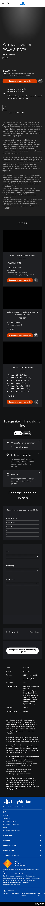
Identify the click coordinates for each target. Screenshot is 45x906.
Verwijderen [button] (34, 632)
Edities (8, 552)
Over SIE (6, 815)
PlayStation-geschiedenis (11, 830)
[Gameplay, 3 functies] (22, 478)
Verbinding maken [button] (22, 855)
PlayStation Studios (9, 821)
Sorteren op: (11, 579)
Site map (38, 894)
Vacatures (6, 818)
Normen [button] (22, 840)
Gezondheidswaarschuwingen (16, 772)
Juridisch (6, 893)
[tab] (18, 433)
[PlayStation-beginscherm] (23, 3)
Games (12, 807)
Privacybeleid (15, 893)
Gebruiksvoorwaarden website (28, 894)
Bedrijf (5, 827)
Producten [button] (22, 836)
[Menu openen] (2, 3)
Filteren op (10, 566)
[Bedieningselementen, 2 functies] (22, 460)
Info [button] (22, 812)
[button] (15, 91)
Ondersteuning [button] (22, 845)
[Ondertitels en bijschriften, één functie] (22, 444)
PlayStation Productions (11, 824)
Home (5, 807)
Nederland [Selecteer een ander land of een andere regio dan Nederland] (10, 890)
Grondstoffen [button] (22, 850)
